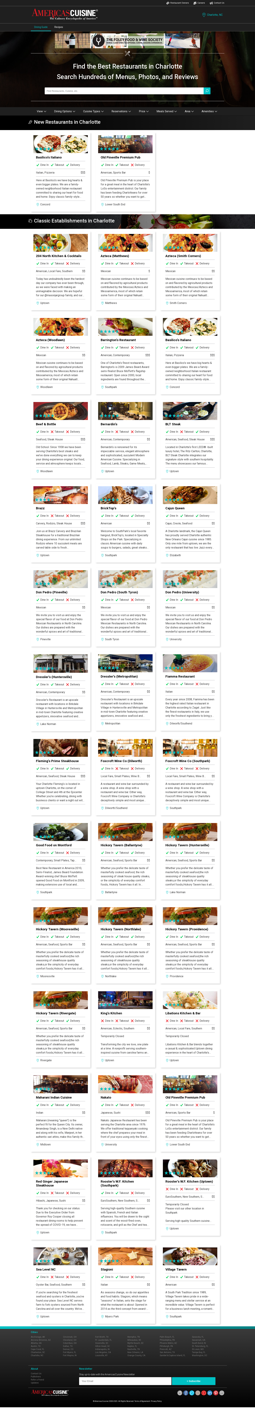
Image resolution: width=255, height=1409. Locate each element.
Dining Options (64, 111)
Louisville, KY (101, 1355)
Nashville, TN (133, 1349)
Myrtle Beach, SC (135, 1343)
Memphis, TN (133, 1337)
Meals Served (167, 111)
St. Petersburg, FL (200, 1346)
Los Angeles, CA (103, 1352)
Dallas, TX (68, 1346)
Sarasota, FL (198, 1337)
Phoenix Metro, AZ (168, 1343)
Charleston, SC (38, 1352)
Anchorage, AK (38, 1337)
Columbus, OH (70, 1343)
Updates (35, 1383)
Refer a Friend (37, 1380)
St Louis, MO (198, 1349)
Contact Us (217, 3)
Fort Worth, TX (102, 1337)
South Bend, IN (199, 1343)
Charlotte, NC (212, 14)
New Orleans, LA (135, 1352)
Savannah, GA (198, 1340)
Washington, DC (199, 1355)
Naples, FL (132, 1346)
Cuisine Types (93, 111)
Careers (199, 3)
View (41, 111)
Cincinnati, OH (70, 1337)
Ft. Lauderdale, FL (103, 1340)
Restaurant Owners (177, 3)
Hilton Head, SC (102, 1346)
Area (189, 111)
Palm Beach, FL (167, 1337)
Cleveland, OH (69, 1340)
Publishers (36, 1376)
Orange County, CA (136, 1355)
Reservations (121, 111)
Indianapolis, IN (102, 1349)
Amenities (209, 111)
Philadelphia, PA (167, 1340)
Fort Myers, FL (69, 1352)
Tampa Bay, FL (198, 1352)
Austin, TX (36, 1346)
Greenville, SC (101, 1343)
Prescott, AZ (166, 1349)
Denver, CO (68, 1349)
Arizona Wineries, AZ (41, 1340)
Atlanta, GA (36, 1343)
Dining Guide (41, 27)
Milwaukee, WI (134, 1340)
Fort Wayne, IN (70, 1355)
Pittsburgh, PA (166, 1346)
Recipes (58, 27)
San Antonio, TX (167, 1352)
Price (144, 111)
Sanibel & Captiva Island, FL (172, 1355)
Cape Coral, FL (37, 1349)
